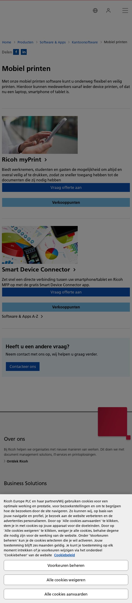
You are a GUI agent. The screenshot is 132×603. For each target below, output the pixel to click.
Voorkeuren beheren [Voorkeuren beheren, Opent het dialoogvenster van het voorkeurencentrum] (66, 565)
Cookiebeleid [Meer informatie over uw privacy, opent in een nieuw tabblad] (64, 555)
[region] (66, 548)
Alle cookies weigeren (66, 579)
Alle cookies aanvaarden (66, 594)
